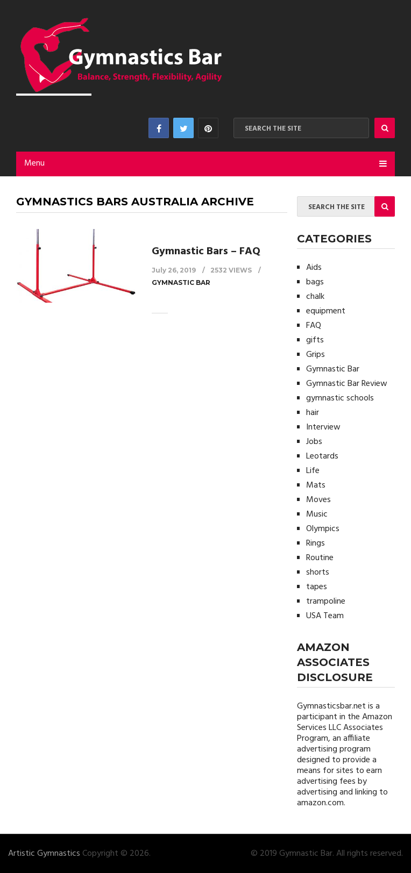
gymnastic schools (340, 398)
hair (312, 413)
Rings (315, 543)
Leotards (322, 456)
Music (317, 514)
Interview (323, 427)
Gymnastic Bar (181, 282)
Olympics (322, 529)
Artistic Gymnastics (44, 854)
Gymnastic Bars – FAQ (206, 251)
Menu (34, 163)
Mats (315, 485)
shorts (317, 572)
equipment (325, 311)
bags (315, 282)
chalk (315, 297)
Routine (320, 558)
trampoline (325, 602)
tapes (316, 587)
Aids (314, 268)
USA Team (325, 616)
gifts (315, 340)
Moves (318, 500)
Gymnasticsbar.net (331, 706)
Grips (315, 355)
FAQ (313, 326)
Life (313, 471)
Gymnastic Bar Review (346, 384)
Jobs (314, 442)
